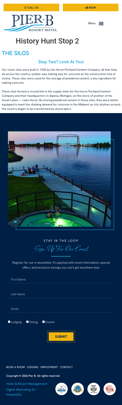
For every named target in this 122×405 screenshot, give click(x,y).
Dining (33, 322)
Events (50, 322)
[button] (101, 23)
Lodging (16, 322)
